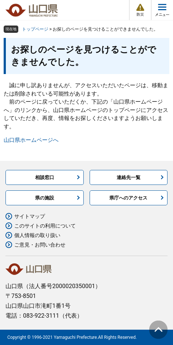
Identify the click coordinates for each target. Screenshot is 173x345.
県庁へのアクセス (128, 198)
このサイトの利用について (45, 226)
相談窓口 (44, 177)
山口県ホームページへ (31, 140)
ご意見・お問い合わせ (39, 245)
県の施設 (44, 198)
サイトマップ (29, 216)
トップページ (35, 29)
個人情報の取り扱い (37, 235)
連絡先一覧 (128, 177)
